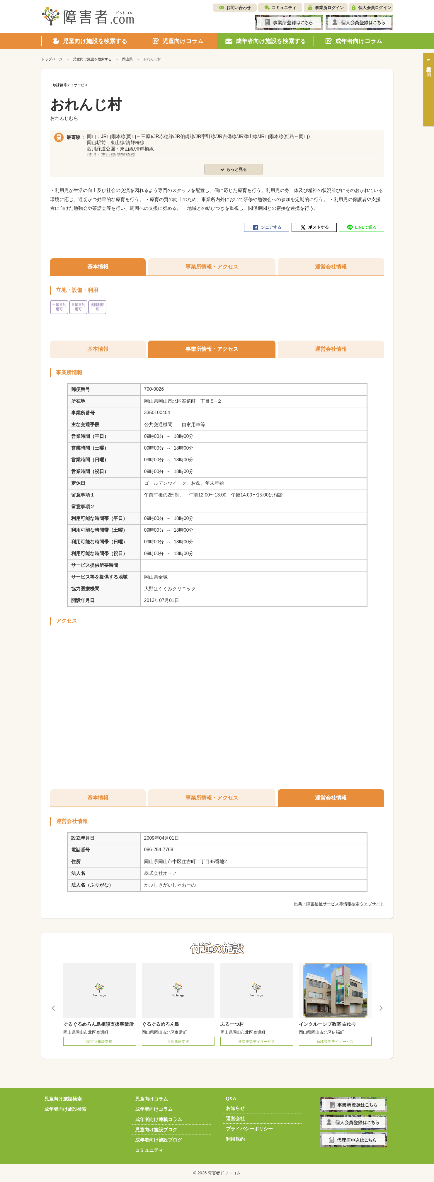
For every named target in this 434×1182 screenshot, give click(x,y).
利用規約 (235, 1139)
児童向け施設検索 (63, 1098)
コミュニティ (284, 7)
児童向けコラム (151, 1098)
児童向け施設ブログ (156, 1129)
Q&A (231, 1098)
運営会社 (235, 1118)
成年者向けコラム (154, 1109)
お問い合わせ (238, 7)
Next (380, 1008)
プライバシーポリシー (249, 1128)
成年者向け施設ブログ (158, 1139)
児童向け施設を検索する (92, 59)
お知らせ (235, 1108)
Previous (53, 1008)
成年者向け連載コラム (158, 1119)
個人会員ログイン (374, 7)
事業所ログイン (329, 7)
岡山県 (127, 59)
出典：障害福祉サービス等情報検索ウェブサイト (339, 904)
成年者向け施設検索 (65, 1109)
